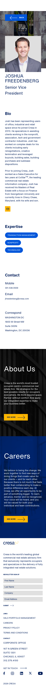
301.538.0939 (11, 287)
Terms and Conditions (15, 632)
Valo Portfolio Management (19, 618)
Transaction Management (21, 235)
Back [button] (21, 17)
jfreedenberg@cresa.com (17, 298)
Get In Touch (15, 668)
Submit (6, 605)
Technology (13, 250)
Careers (8, 622)
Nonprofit (13, 242)
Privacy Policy (11, 627)
